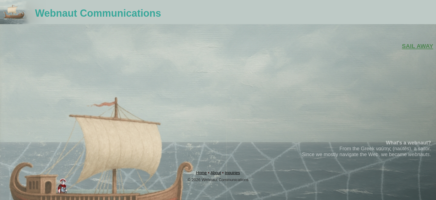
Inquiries (232, 173)
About (215, 173)
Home (201, 173)
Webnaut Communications (98, 13)
